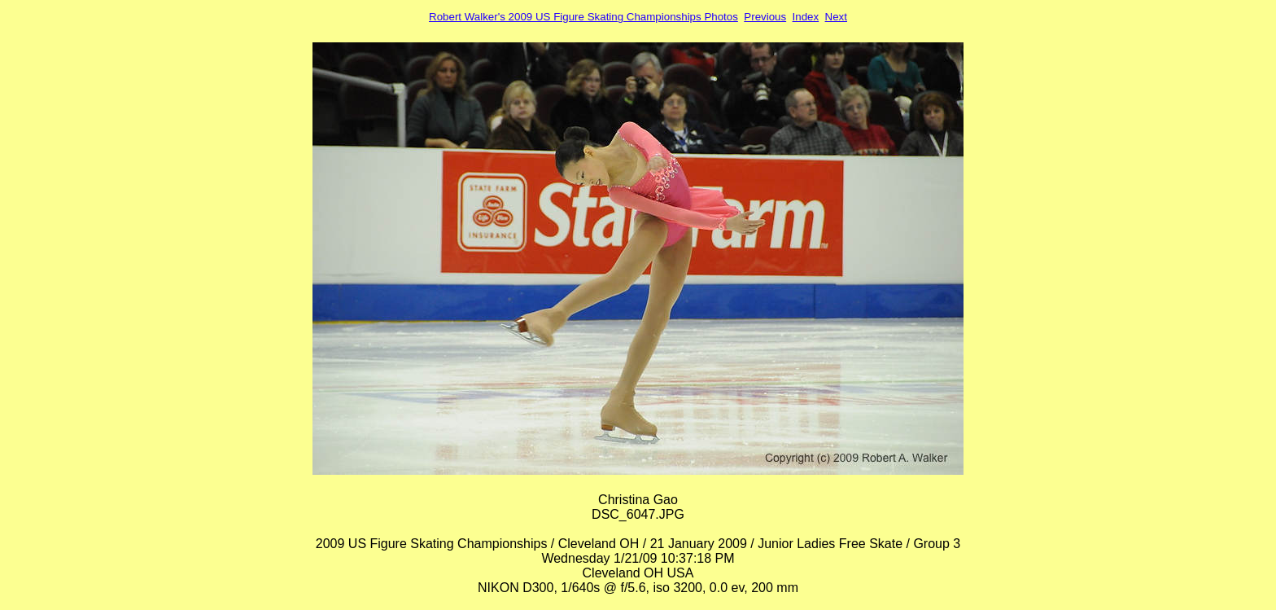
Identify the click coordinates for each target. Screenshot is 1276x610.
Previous (765, 17)
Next (836, 17)
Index (806, 17)
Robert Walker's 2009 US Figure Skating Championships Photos (583, 17)
